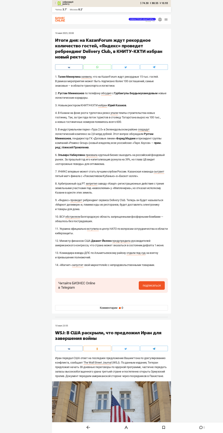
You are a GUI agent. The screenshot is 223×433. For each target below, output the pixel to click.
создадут (144, 129)
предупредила (121, 240)
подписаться (152, 285)
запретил (91, 183)
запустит (77, 265)
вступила (93, 228)
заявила (86, 76)
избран (102, 105)
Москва (74, 9)
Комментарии (111, 307)
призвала (92, 155)
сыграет (159, 171)
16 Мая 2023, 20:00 (64, 33)
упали (114, 112)
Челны (58, 9)
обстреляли (72, 216)
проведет (76, 200)
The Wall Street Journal (97, 362)
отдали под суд (136, 252)
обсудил (106, 93)
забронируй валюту (67, 3)
